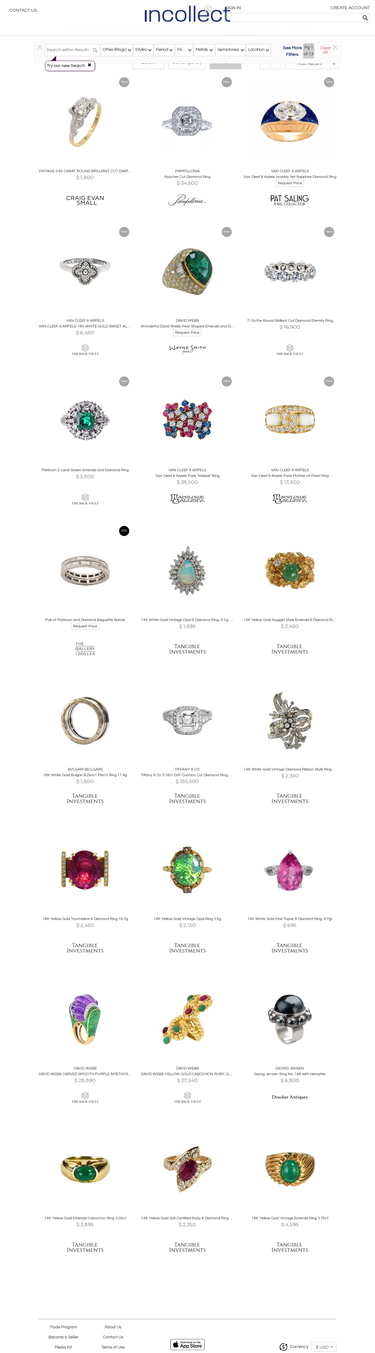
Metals (202, 49)
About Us (113, 1327)
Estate (148, 67)
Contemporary (186, 67)
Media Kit (63, 1347)
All (225, 67)
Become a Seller (63, 1337)
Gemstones (228, 49)
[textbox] (324, 17)
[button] (272, 9)
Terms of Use (112, 1347)
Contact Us (23, 11)
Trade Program (63, 1327)
